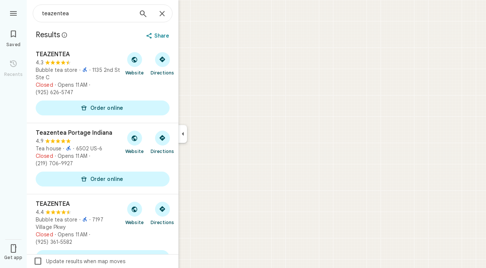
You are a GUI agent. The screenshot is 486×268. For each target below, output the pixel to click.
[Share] (158, 36)
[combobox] (87, 13)
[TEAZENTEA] (102, 84)
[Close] (162, 14)
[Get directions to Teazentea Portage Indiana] (162, 141)
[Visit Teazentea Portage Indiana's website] (134, 141)
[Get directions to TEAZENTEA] (162, 63)
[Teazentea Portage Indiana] (102, 158)
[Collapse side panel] (182, 134)
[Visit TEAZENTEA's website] (134, 63)
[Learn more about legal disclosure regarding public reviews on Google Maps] (64, 35)
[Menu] (13, 12)
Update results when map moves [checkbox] (79, 261)
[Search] (143, 14)
